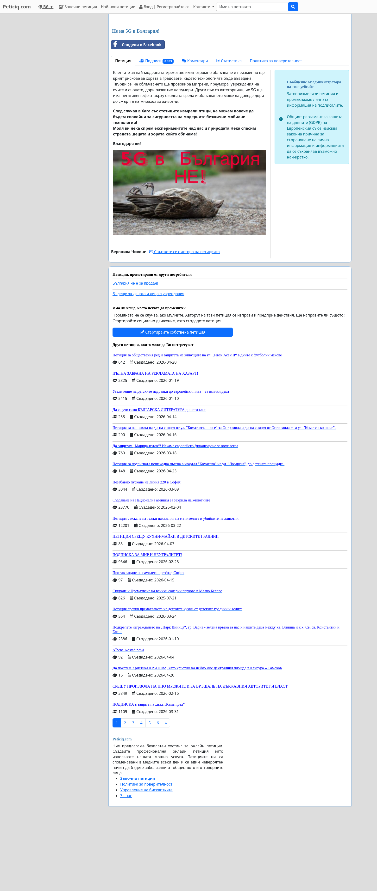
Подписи (156, 128)
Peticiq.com (17, 6)
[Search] (252, 6)
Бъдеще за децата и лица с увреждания (148, 361)
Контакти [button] (202, 6)
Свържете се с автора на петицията (184, 319)
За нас (126, 863)
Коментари (195, 128)
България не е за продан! (135, 350)
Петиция (123, 128)
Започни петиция (78, 6)
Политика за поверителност (276, 128)
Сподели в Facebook (136, 112)
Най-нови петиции (118, 6)
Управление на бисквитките (146, 857)
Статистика (229, 128)
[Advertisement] (230, 55)
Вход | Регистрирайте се (164, 6)
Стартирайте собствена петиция (172, 399)
